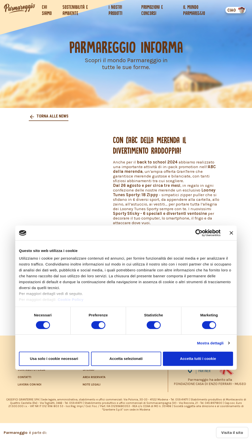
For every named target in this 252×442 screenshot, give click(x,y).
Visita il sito (232, 432)
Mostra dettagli (210, 343)
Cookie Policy (70, 300)
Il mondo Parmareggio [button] (194, 10)
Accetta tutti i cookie (198, 358)
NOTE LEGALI (91, 384)
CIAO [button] (231, 10)
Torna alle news (51, 116)
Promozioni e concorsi (152, 10)
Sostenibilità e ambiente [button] (75, 10)
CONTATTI (24, 377)
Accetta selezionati (125, 358)
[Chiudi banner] (231, 233)
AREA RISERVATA (94, 377)
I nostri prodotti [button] (115, 10)
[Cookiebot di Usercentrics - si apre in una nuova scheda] (198, 232)
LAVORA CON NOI (29, 384)
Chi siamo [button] (47, 10)
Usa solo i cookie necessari (54, 358)
